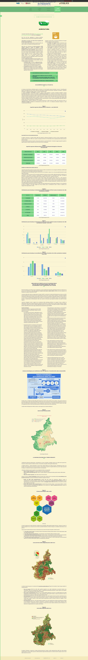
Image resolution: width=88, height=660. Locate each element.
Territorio (57, 10)
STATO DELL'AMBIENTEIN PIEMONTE (44, 3)
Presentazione (28, 658)
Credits (54, 658)
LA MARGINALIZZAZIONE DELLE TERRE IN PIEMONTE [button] (43, 80)
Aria (39, 10)
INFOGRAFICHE (37, 658)
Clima (30, 10)
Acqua (48, 10)
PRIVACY (61, 658)
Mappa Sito (46, 658)
